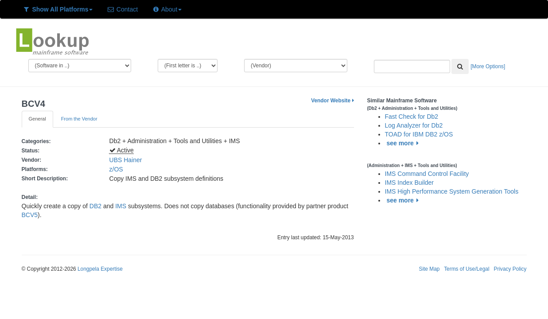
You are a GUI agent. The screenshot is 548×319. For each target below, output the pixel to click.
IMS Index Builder (409, 182)
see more (403, 143)
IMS (120, 206)
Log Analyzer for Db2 (414, 125)
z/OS (118, 169)
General (37, 118)
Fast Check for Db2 (412, 116)
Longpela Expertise (100, 269)
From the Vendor (79, 118)
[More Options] (487, 66)
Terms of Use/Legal (466, 269)
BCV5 (30, 214)
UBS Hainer (125, 159)
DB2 (95, 206)
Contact (122, 9)
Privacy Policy (510, 269)
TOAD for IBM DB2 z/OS (419, 134)
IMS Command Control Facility (427, 173)
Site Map (429, 269)
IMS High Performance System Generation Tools (452, 191)
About (167, 9)
